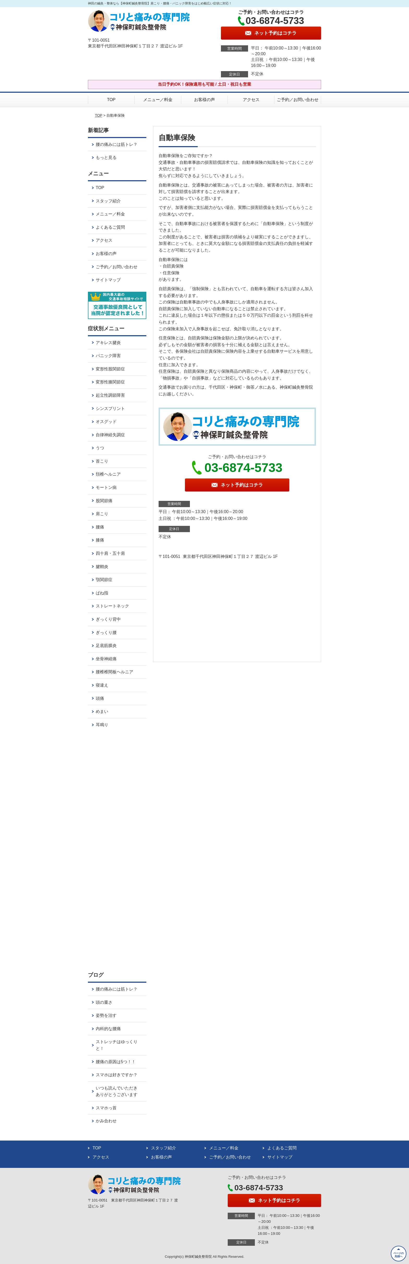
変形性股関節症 (110, 369)
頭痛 (100, 698)
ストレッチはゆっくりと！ (116, 1045)
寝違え (102, 685)
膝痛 (100, 540)
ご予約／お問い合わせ (297, 99)
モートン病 (106, 487)
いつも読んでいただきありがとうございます (116, 1091)
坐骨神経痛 (106, 659)
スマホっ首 (106, 1108)
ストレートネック (112, 606)
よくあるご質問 (110, 227)
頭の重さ (104, 1002)
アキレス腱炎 (108, 342)
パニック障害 (108, 355)
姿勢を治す (106, 1015)
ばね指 (102, 593)
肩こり (102, 514)
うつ (100, 448)
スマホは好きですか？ (116, 1075)
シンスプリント (110, 408)
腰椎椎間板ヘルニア (114, 672)
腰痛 (100, 527)
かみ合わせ (106, 1121)
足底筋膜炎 (106, 645)
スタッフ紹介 (108, 201)
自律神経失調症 (110, 435)
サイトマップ (108, 280)
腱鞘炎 (102, 566)
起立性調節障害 (110, 395)
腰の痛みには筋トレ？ (116, 144)
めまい (102, 711)
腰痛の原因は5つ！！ (116, 1062)
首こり (102, 461)
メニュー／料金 (157, 99)
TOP (111, 99)
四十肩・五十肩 (110, 553)
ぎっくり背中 (108, 619)
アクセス (251, 99)
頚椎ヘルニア (108, 474)
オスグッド (106, 421)
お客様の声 (204, 99)
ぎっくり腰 (106, 632)
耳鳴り (102, 725)
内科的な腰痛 (108, 1028)
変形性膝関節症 (110, 382)
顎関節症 (104, 579)
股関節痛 (104, 501)
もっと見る (106, 157)
